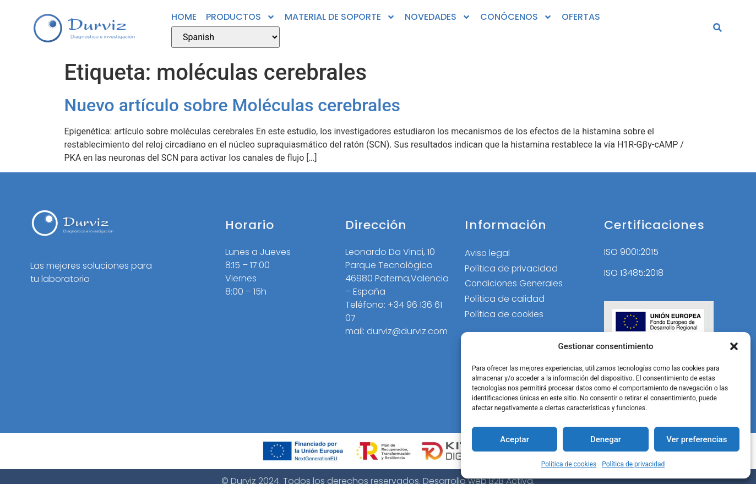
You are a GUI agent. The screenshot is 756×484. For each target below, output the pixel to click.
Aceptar (514, 439)
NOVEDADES (438, 17)
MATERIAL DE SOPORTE (340, 17)
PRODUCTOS (240, 17)
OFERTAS (581, 16)
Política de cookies (569, 464)
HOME (184, 16)
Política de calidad (505, 299)
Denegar (605, 439)
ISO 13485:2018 (633, 273)
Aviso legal (487, 253)
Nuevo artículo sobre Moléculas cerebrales (232, 105)
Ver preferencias (696, 439)
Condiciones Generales (515, 284)
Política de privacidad (633, 464)
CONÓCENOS (516, 17)
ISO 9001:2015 (631, 252)
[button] (733, 346)
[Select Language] (225, 37)
